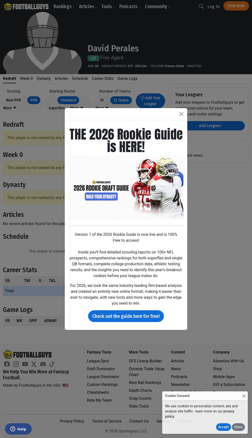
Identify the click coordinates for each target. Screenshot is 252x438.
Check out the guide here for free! (126, 316)
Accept (223, 427)
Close (238, 427)
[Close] (243, 395)
